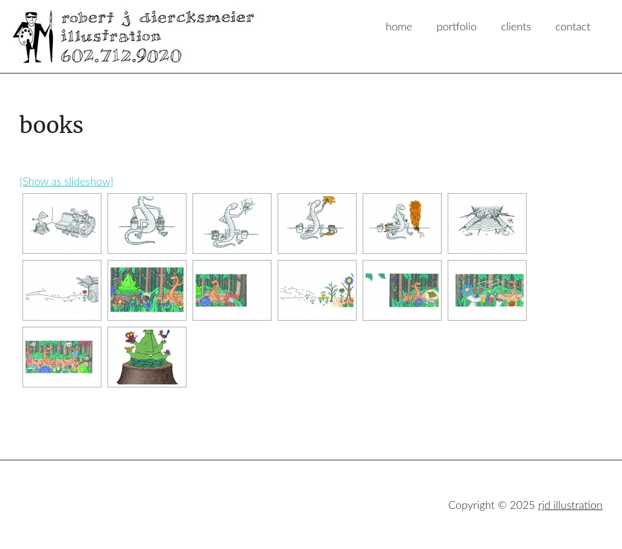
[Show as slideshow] (66, 181)
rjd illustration (105, 36)
